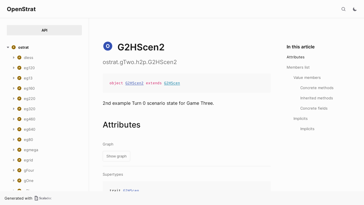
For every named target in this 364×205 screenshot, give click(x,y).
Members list (298, 67)
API (44, 30)
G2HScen (172, 83)
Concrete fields (314, 108)
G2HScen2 (134, 83)
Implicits (300, 118)
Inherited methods (316, 98)
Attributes (296, 57)
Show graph (116, 156)
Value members (307, 77)
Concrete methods (317, 87)
